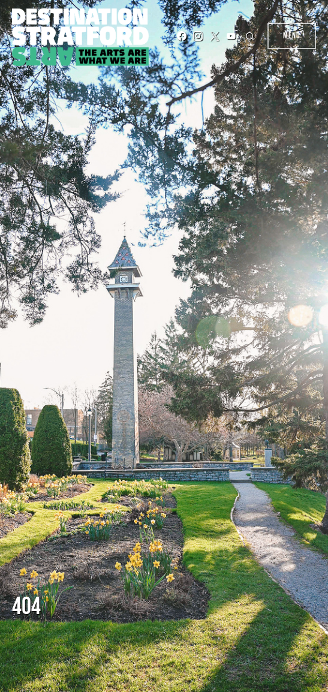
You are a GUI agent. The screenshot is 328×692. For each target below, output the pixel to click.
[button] (251, 36)
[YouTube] (231, 36)
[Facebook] (181, 36)
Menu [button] (291, 36)
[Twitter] (214, 36)
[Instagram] (198, 36)
